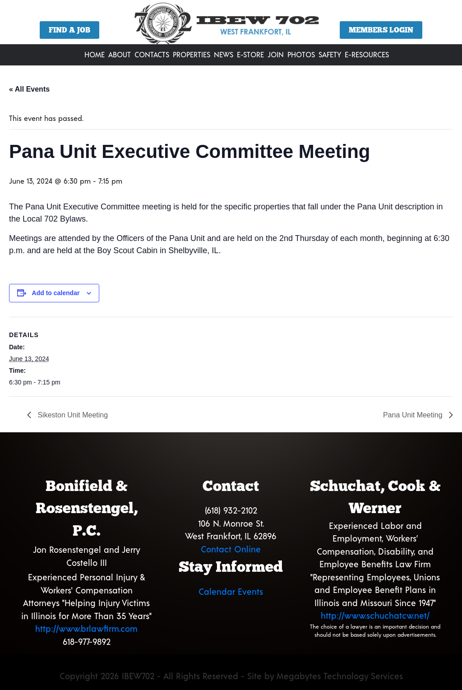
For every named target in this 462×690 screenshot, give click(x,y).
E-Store (250, 54)
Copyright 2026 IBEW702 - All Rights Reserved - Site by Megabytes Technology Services (231, 676)
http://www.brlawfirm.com (86, 628)
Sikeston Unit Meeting (72, 415)
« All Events (29, 89)
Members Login (381, 30)
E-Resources (367, 54)
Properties (191, 54)
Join (276, 54)
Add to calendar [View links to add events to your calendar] (56, 292)
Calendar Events (231, 591)
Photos (301, 54)
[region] (231, 25)
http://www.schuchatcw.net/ (375, 615)
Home (94, 54)
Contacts (151, 54)
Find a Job (69, 30)
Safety (330, 54)
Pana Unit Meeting (413, 415)
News (223, 54)
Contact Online (231, 549)
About (119, 54)
